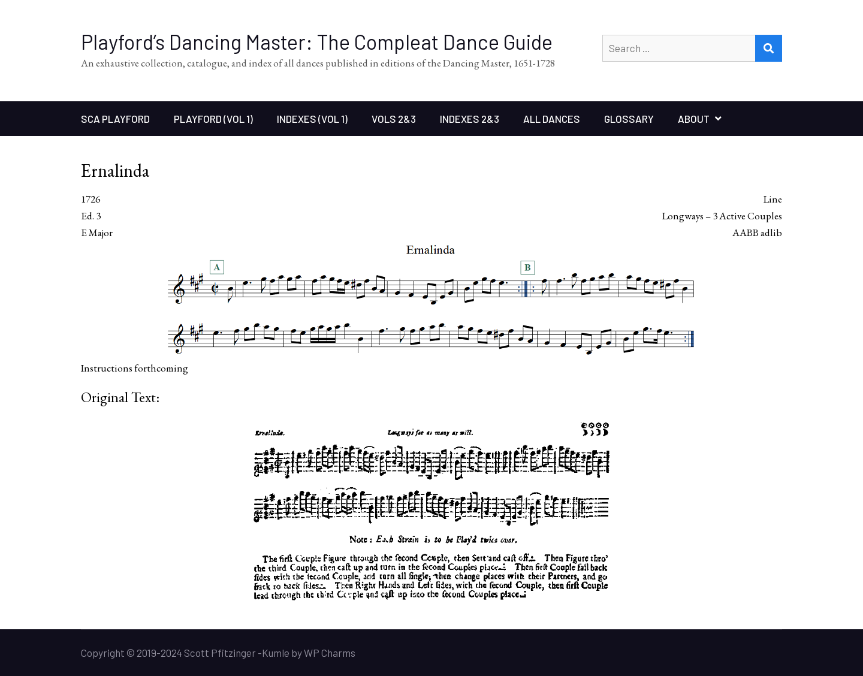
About (694, 119)
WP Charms (329, 653)
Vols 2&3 (394, 119)
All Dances (551, 119)
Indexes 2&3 (469, 119)
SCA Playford (115, 119)
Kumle (275, 653)
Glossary (629, 119)
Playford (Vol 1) (213, 119)
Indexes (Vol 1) (312, 119)
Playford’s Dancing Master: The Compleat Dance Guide (317, 41)
